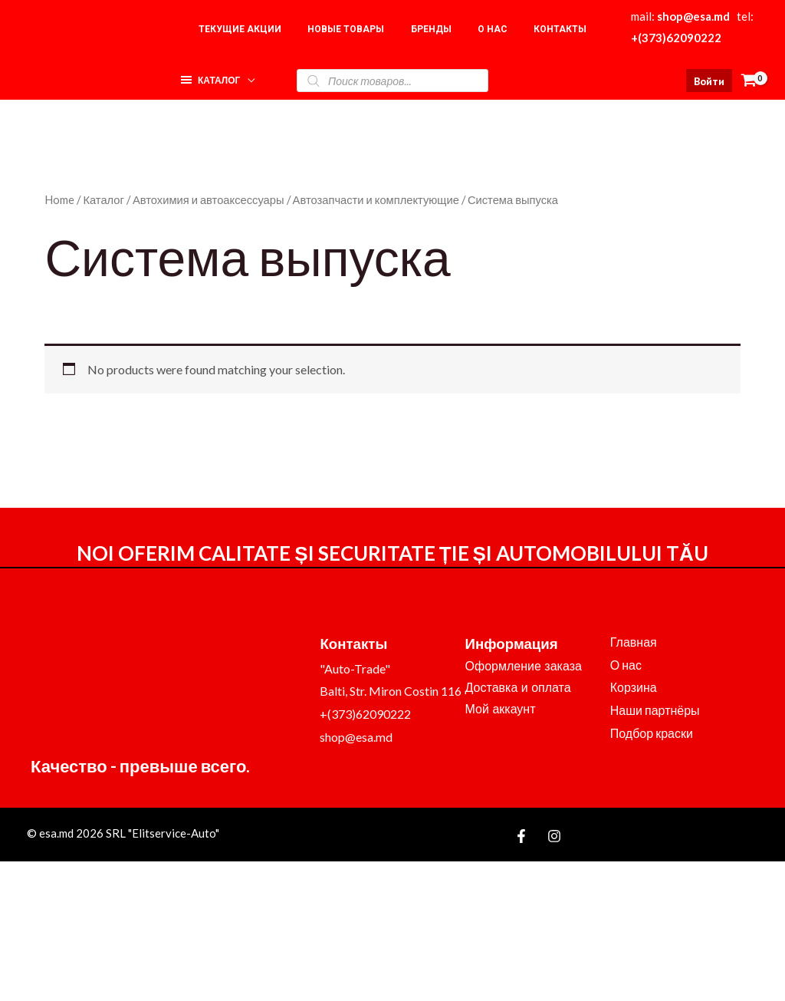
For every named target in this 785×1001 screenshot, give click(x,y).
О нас (626, 664)
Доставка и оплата (518, 687)
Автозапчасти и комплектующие (376, 199)
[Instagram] (554, 836)
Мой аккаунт (500, 709)
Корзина (633, 687)
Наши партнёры (655, 710)
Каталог (103, 199)
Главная (633, 641)
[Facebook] (521, 836)
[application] (247, 76)
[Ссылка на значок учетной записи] (709, 80)
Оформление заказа (523, 666)
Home (59, 199)
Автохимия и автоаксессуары (208, 199)
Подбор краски (651, 733)
